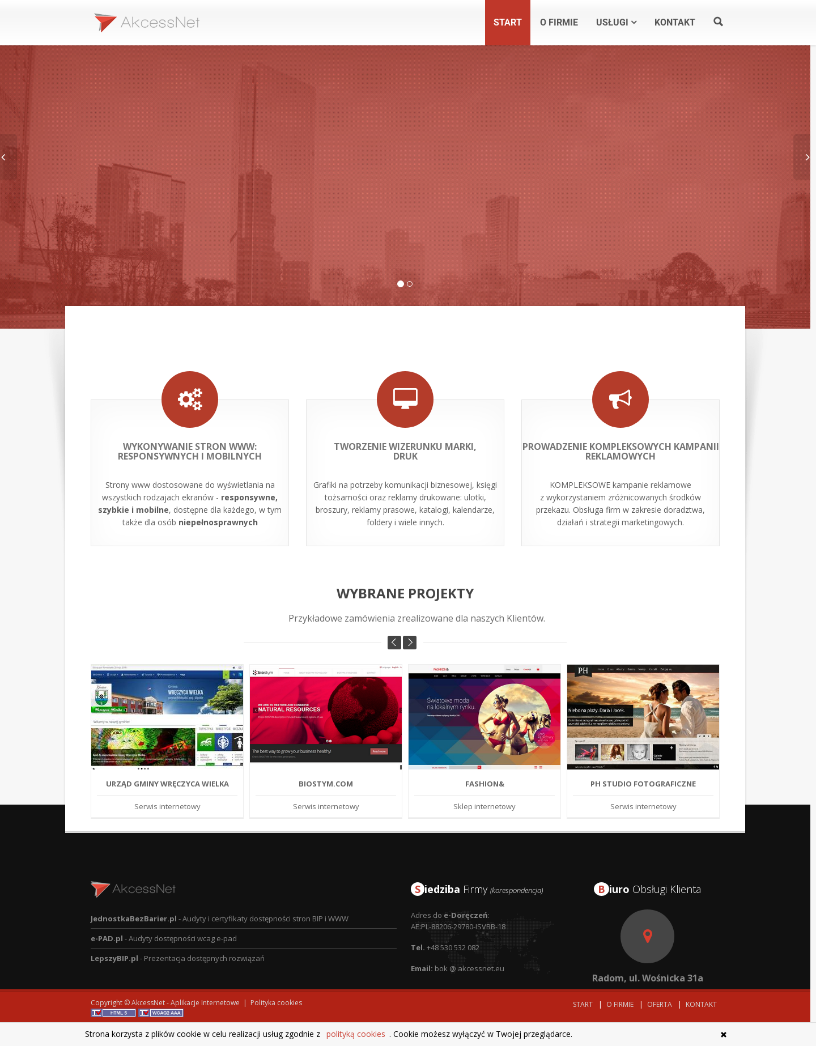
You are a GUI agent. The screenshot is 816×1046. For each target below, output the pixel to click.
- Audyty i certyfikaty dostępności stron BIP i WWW (219, 896)
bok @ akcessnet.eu (469, 946)
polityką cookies (355, 1033)
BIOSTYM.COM (326, 761)
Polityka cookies (276, 1002)
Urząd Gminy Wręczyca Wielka (167, 761)
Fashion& (484, 761)
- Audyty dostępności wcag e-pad (164, 916)
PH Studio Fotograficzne (643, 761)
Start (583, 1004)
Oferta (659, 1004)
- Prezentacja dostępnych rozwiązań (178, 935)
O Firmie (620, 1004)
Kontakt (701, 1004)
